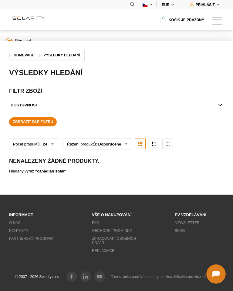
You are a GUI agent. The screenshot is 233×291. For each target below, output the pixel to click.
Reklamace (103, 251)
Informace (21, 214)
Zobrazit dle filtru (33, 122)
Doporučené (109, 144)
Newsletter (187, 223)
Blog (180, 231)
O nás (14, 223)
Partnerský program (31, 238)
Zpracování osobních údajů (114, 240)
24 (44, 144)
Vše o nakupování (112, 214)
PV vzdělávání (190, 214)
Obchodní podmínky (112, 231)
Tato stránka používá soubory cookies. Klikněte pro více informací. (164, 277)
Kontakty (19, 231)
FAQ (95, 223)
